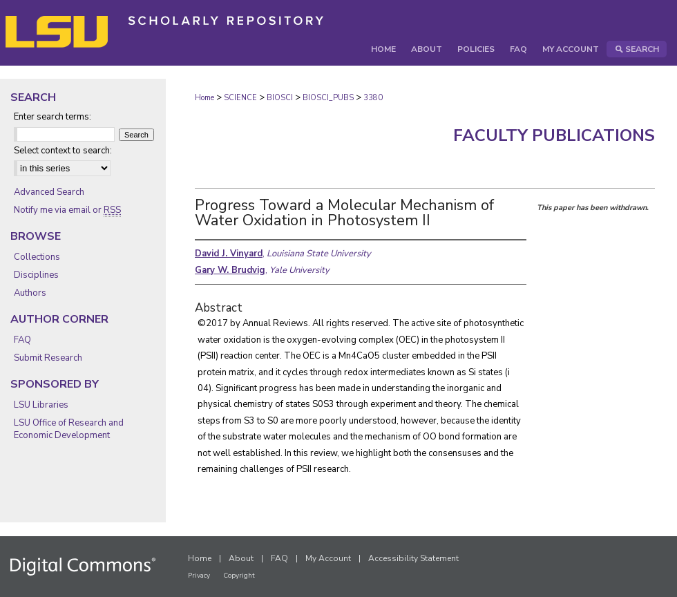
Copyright (239, 575)
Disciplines (36, 275)
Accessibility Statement (413, 558)
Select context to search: (63, 150)
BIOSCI (280, 98)
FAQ (22, 340)
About (241, 558)
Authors (30, 293)
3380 (373, 98)
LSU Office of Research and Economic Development (69, 429)
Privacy (199, 575)
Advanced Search (49, 192)
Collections (37, 257)
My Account (328, 558)
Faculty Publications (554, 135)
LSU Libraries (41, 405)
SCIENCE (240, 98)
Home (204, 98)
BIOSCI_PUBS (328, 98)
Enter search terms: (52, 117)
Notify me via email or (67, 210)
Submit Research (48, 358)
